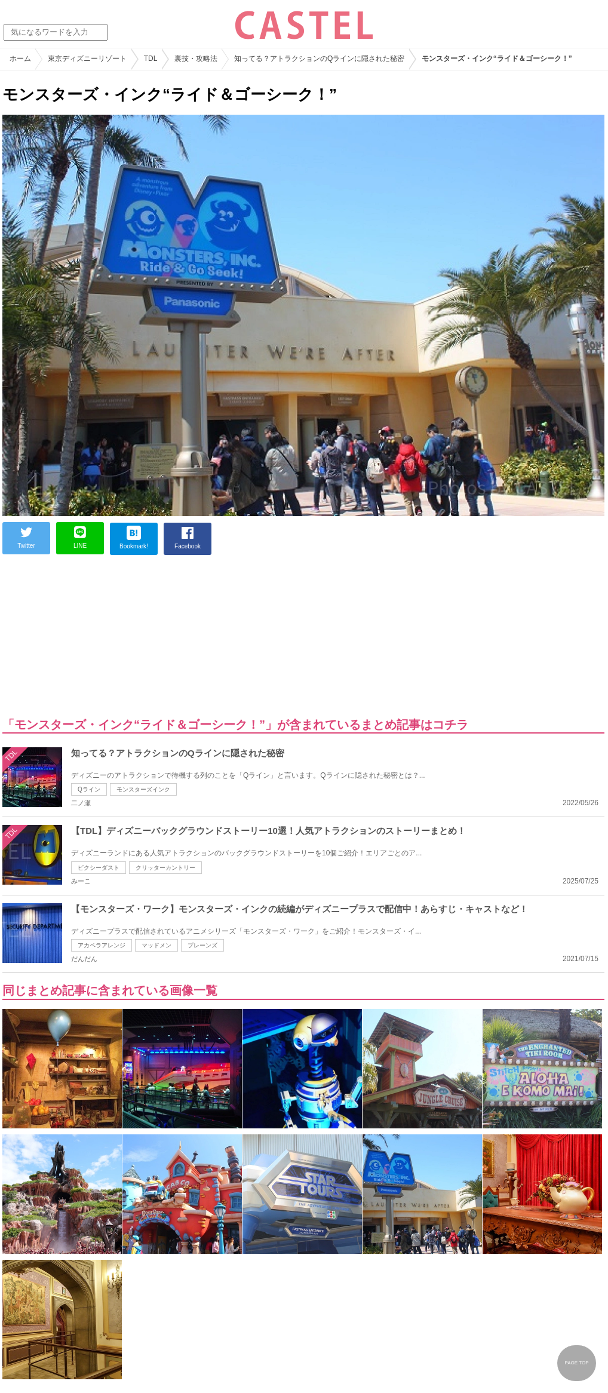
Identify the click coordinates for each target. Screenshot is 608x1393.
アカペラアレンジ (101, 945)
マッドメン (156, 945)
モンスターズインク (143, 789)
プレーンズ (202, 945)
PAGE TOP (576, 1363)
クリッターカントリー (165, 867)
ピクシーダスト (98, 867)
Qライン (89, 789)
